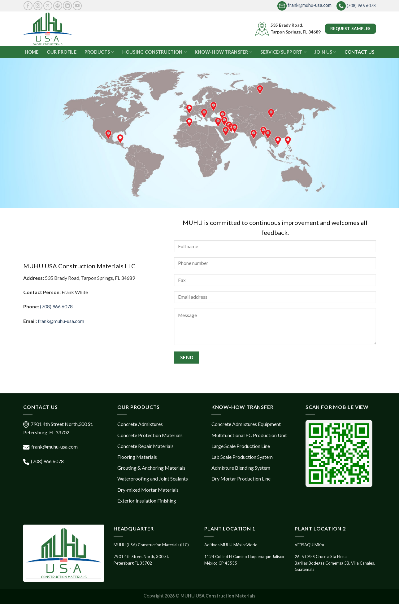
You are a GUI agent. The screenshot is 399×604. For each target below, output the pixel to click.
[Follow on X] (47, 5)
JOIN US (325, 52)
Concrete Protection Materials (150, 435)
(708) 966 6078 (356, 6)
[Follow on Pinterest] (57, 5)
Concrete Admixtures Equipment (246, 424)
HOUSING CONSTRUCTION (154, 52)
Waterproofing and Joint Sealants (152, 478)
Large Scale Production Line (240, 446)
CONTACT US (360, 52)
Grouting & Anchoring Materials (151, 468)
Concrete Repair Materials (145, 446)
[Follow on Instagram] (37, 5)
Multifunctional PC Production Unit (249, 435)
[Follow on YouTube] (77, 5)
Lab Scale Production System (242, 457)
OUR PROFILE (61, 52)
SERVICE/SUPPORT (283, 52)
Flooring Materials (137, 457)
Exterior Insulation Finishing (146, 500)
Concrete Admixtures (140, 424)
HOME (32, 52)
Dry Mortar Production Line (241, 478)
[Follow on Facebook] (28, 5)
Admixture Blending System (240, 468)
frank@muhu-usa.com (304, 5)
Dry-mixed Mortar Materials (148, 490)
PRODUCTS (99, 52)
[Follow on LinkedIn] (67, 5)
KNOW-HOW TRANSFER (223, 52)
